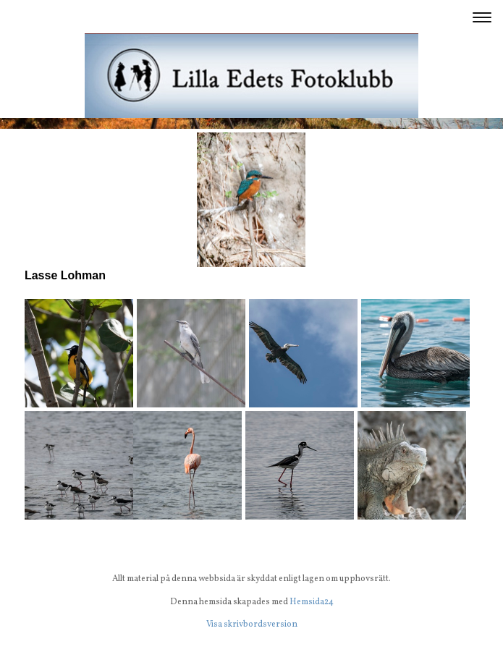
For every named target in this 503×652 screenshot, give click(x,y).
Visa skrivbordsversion (251, 624)
